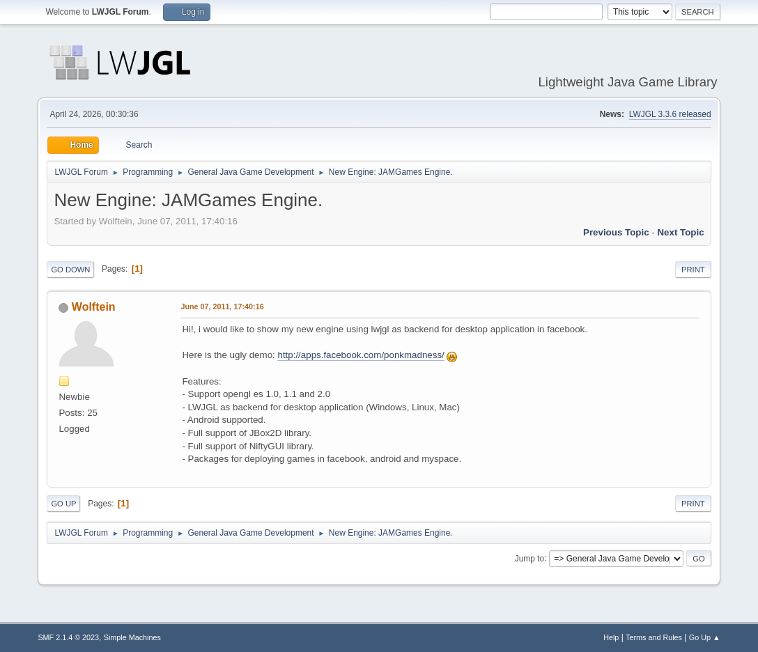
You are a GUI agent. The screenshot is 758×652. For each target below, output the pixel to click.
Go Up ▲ (704, 637)
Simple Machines (132, 637)
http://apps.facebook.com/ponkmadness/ (360, 355)
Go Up (63, 503)
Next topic (680, 232)
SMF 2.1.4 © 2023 (68, 637)
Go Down (70, 269)
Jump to (530, 558)
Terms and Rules (654, 637)
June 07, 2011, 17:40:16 (221, 306)
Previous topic (616, 232)
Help (611, 637)
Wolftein (94, 307)
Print (693, 269)
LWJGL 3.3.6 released (670, 114)
